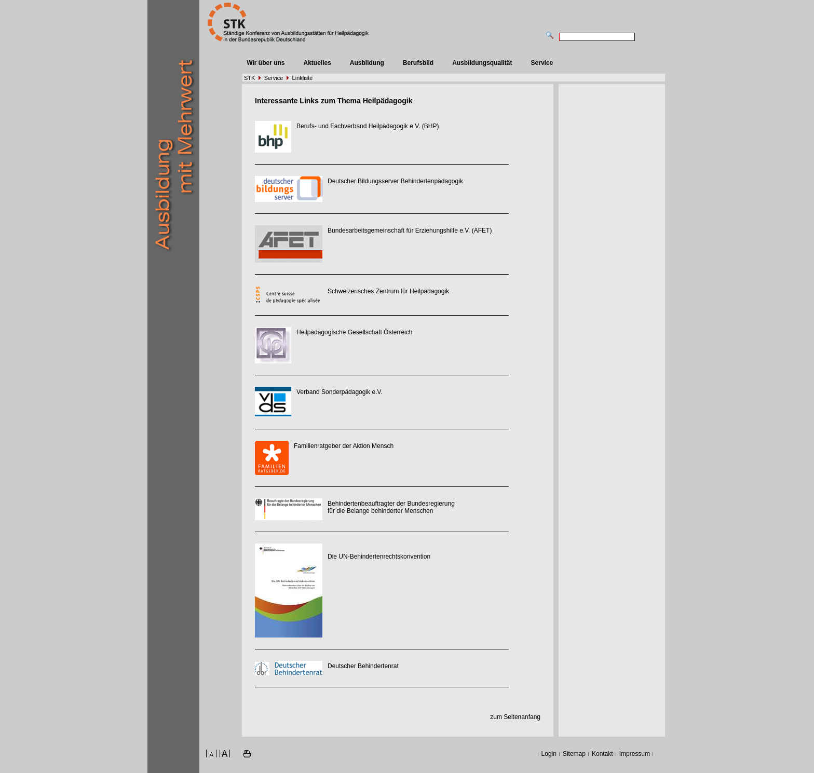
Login (549, 753)
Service (542, 62)
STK (249, 78)
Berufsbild (418, 62)
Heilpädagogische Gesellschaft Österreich (354, 332)
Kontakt (602, 753)
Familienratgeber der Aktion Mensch (344, 446)
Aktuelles (317, 62)
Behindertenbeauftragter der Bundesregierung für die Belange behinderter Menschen (391, 507)
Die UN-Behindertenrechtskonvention (379, 556)
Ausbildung (367, 62)
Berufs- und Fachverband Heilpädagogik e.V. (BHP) (367, 126)
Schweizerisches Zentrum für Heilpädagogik (388, 291)
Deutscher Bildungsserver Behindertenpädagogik (395, 181)
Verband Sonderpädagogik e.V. (339, 392)
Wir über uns (265, 62)
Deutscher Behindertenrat (363, 666)
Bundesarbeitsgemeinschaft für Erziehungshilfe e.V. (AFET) (410, 230)
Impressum (634, 753)
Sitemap (574, 753)
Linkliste (302, 78)
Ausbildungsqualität (482, 62)
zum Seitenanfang (515, 717)
